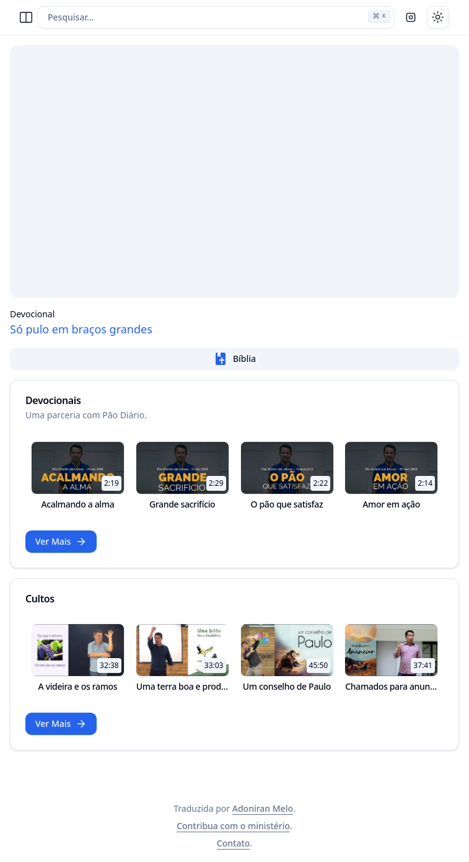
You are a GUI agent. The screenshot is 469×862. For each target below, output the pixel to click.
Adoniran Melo (262, 808)
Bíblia (234, 358)
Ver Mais (61, 541)
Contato (233, 843)
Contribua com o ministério (233, 826)
